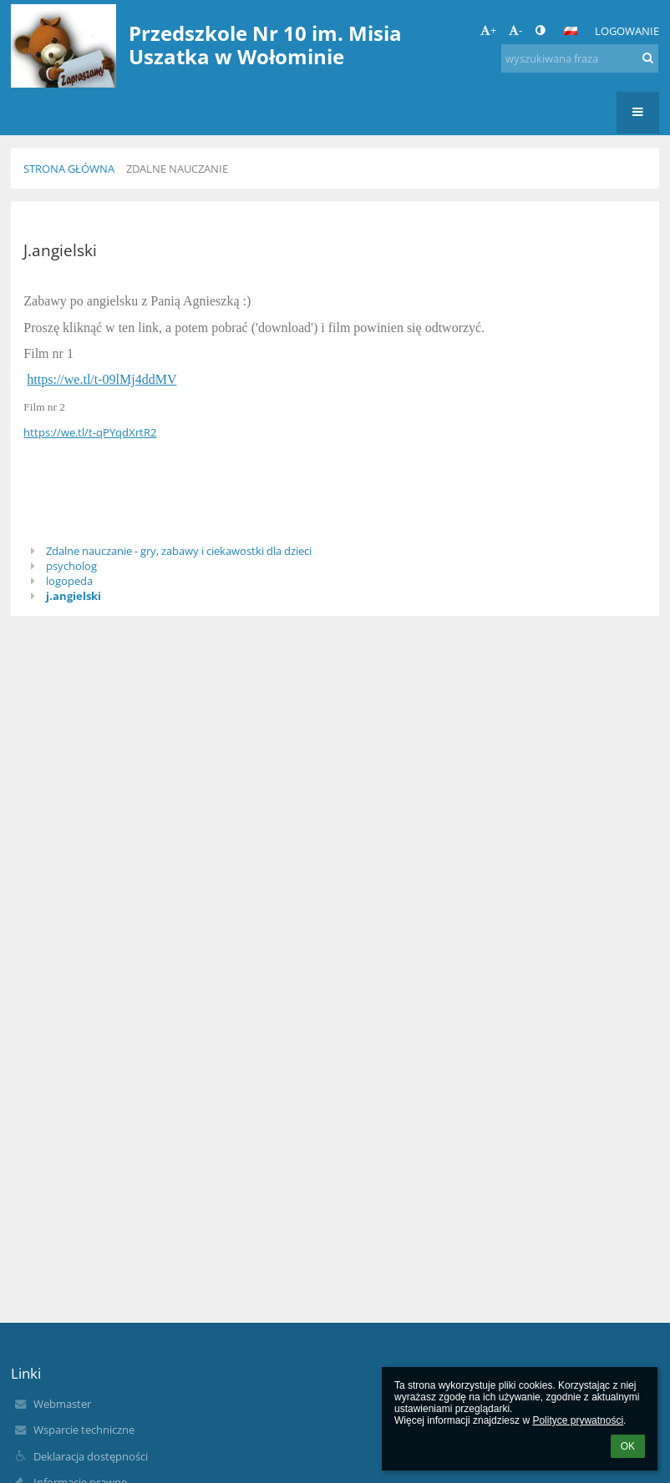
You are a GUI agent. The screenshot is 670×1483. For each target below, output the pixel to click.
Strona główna (68, 168)
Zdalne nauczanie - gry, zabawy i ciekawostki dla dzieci (179, 550)
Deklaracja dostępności (90, 1456)
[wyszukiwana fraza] (579, 58)
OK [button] (628, 1446)
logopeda (69, 580)
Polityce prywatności (577, 1420)
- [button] (515, 30)
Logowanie (627, 30)
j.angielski (73, 595)
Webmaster (62, 1403)
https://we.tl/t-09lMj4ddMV (101, 379)
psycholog (71, 565)
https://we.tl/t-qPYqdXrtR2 (89, 432)
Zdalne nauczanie (177, 168)
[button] (570, 31)
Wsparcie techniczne (84, 1429)
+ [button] (488, 30)
